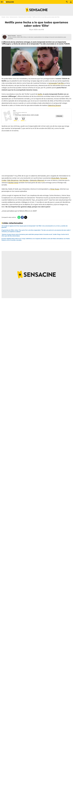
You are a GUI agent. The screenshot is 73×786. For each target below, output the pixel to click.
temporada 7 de (56, 83)
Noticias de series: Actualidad (25, 17)
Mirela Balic (55, 178)
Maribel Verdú (13, 183)
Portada (3, 17)
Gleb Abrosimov (13, 180)
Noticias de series (13, 17)
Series (7, 17)
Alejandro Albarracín (37, 180)
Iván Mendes (23, 180)
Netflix (40, 94)
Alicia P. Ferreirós (12, 35)
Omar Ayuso (54, 189)
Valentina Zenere (54, 105)
